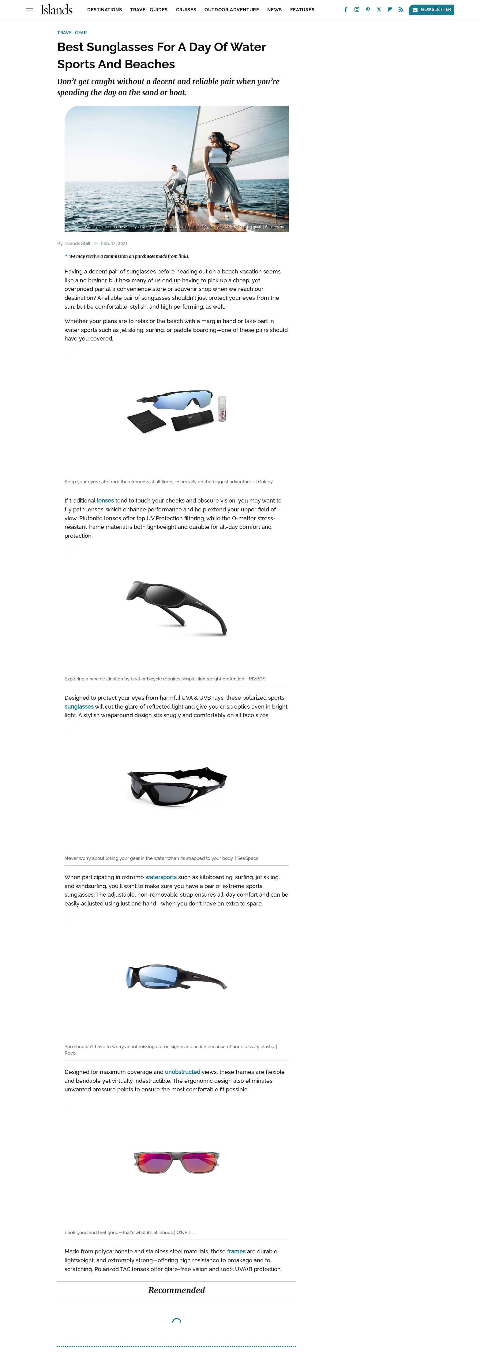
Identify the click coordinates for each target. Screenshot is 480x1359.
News (274, 10)
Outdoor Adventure (231, 10)
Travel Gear (72, 32)
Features (302, 10)
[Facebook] (346, 11)
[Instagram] (357, 11)
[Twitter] (379, 11)
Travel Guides (149, 10)
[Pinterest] (368, 11)
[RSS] (401, 11)
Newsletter (431, 9)
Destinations (104, 10)
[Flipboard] (390, 11)
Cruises (186, 10)
